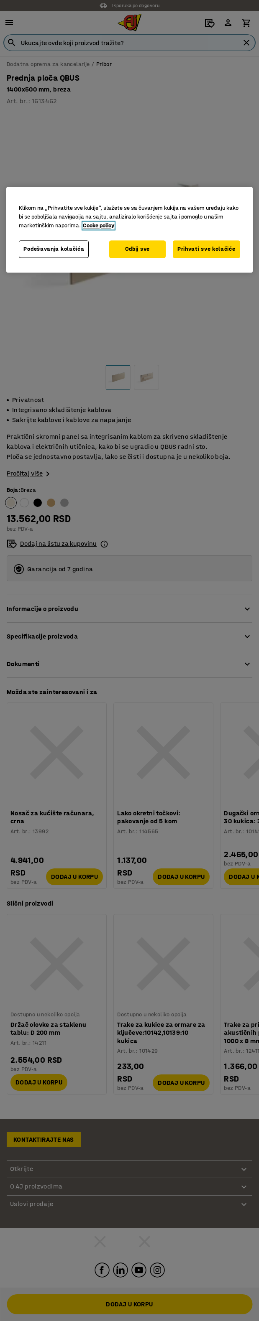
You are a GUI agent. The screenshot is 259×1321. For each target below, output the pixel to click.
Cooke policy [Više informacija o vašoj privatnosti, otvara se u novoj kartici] (98, 225)
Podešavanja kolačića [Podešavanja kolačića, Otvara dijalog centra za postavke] (53, 249)
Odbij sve (137, 249)
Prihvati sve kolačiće (206, 249)
